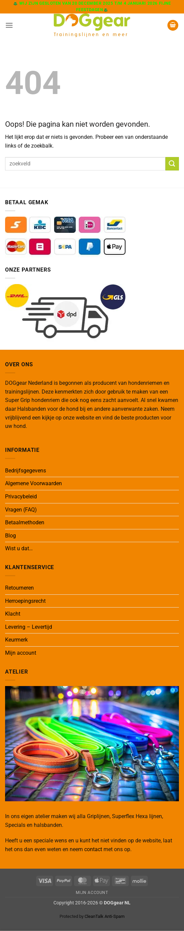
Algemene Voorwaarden (33, 483)
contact (93, 849)
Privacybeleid (21, 496)
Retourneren (19, 588)
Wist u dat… (19, 548)
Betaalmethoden (24, 522)
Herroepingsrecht (25, 601)
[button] (9, 25)
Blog (10, 535)
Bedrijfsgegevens (25, 470)
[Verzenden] (172, 163)
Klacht (12, 614)
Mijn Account (92, 892)
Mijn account (20, 653)
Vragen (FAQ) (21, 509)
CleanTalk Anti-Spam (104, 916)
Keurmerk (16, 640)
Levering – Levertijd (28, 627)
